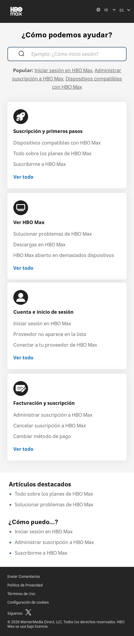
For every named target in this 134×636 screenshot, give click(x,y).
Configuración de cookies (28, 602)
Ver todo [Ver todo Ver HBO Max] (23, 268)
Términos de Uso (21, 593)
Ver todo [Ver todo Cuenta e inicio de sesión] (23, 357)
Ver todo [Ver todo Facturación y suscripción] (23, 449)
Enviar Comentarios (23, 576)
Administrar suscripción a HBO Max (52, 415)
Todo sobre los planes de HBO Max (52, 153)
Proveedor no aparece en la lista (49, 334)
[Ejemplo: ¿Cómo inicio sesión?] (75, 54)
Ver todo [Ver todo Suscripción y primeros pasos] (23, 177)
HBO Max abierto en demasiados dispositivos (63, 255)
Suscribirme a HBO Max (39, 164)
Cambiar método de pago (42, 436)
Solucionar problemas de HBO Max (52, 234)
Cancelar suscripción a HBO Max (49, 425)
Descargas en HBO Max (39, 244)
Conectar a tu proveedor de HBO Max (55, 345)
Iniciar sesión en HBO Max (63, 70)
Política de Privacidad (25, 585)
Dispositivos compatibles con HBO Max (57, 142)
